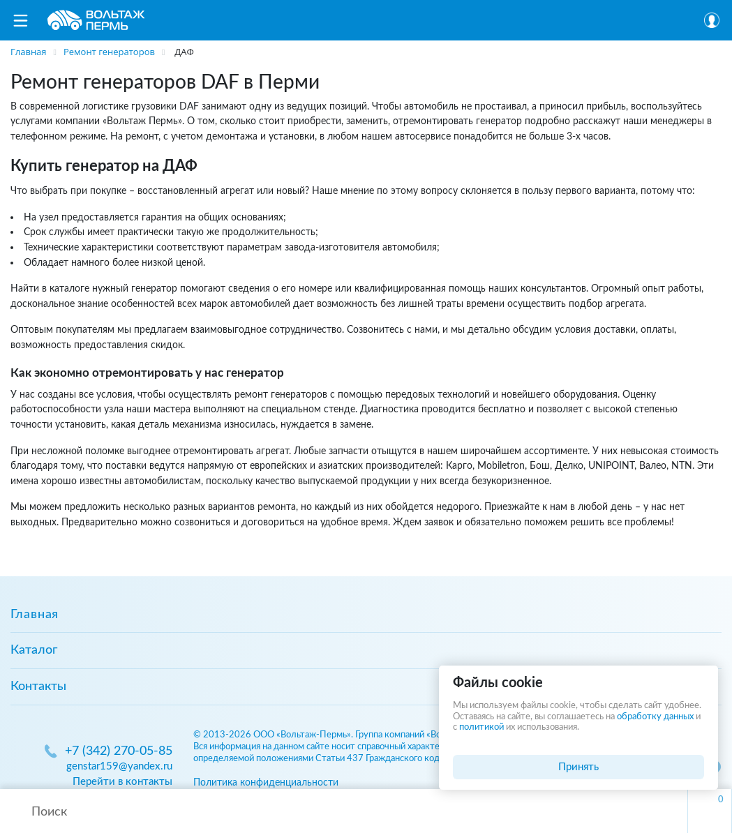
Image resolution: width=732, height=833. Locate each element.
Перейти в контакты (122, 781)
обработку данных (655, 716)
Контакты (38, 686)
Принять (578, 767)
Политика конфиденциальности (265, 782)
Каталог (33, 650)
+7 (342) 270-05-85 (118, 751)
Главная (34, 614)
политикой (481, 727)
